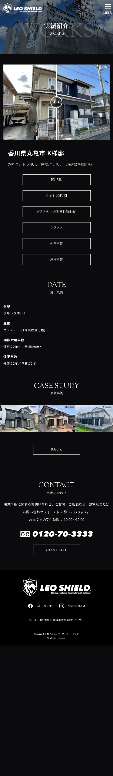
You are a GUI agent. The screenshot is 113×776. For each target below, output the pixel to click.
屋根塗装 (56, 274)
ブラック (56, 242)
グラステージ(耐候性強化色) (57, 226)
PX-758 (56, 194)
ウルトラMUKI (56, 210)
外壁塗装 (56, 258)
